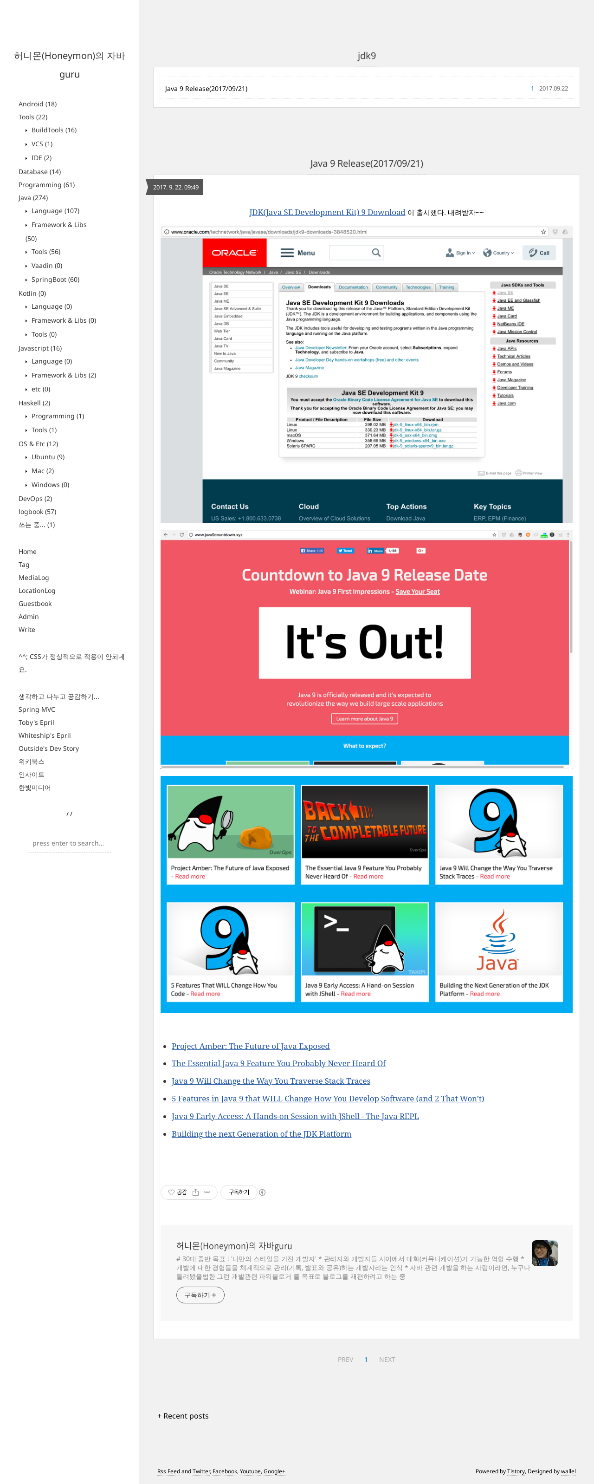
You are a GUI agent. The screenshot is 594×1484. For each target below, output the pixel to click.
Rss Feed (168, 1471)
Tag (24, 564)
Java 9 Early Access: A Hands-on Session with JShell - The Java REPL (295, 1116)
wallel (568, 1471)
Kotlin (32, 293)
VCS (41, 143)
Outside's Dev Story (49, 748)
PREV (345, 1359)
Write (27, 629)
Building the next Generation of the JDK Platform (261, 1133)
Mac (42, 470)
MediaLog (34, 577)
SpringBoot (54, 279)
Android (38, 103)
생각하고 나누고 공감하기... (59, 696)
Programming (47, 184)
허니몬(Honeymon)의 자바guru (234, 1245)
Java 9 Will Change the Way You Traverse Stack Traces (271, 1080)
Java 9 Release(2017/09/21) (206, 88)
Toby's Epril (36, 722)
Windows (49, 484)
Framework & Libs (63, 320)
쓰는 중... (37, 524)
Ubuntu (47, 456)
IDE (41, 157)
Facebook (225, 1471)
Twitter (201, 1471)
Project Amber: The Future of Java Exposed (251, 1046)
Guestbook (35, 603)
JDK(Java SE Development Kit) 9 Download (327, 212)
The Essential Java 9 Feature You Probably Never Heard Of (279, 1063)
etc (40, 388)
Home (28, 551)
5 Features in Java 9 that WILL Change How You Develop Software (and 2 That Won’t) (328, 1098)
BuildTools (53, 129)
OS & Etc (38, 443)
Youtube (250, 1471)
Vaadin (46, 265)
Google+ (274, 1471)
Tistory (516, 1471)
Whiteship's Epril (45, 735)
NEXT (387, 1359)
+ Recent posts (183, 1416)
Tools (33, 116)
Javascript (40, 348)
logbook (37, 511)
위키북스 (32, 761)
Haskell (34, 402)
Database (40, 171)
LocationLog (37, 590)
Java (33, 197)
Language (54, 210)
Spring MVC (37, 709)
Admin (29, 616)
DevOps (35, 498)
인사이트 (32, 774)
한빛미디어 (35, 787)
